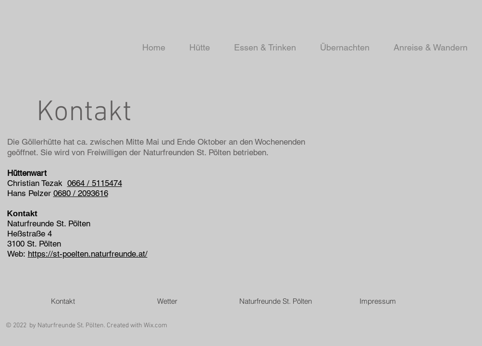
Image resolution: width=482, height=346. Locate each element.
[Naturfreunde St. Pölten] (275, 300)
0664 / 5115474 (94, 183)
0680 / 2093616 (80, 193)
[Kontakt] (63, 300)
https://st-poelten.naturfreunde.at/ (88, 254)
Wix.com (155, 325)
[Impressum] (378, 300)
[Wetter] (167, 300)
